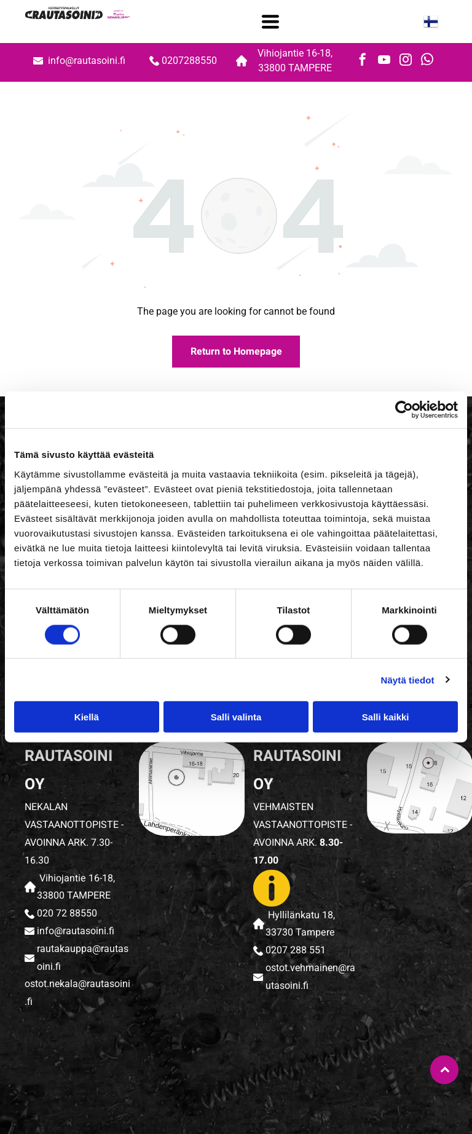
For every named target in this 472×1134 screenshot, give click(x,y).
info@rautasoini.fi (88, 60)
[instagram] (405, 61)
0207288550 (189, 60)
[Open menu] (270, 21)
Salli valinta (236, 717)
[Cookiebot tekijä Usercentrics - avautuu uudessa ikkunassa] (404, 410)
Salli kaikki (385, 717)
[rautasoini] (69, 1070)
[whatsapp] (427, 61)
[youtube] (384, 61)
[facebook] (362, 61)
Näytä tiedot (408, 679)
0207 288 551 (296, 950)
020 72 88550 (67, 913)
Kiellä (86, 717)
